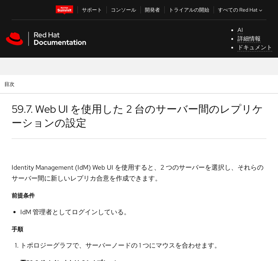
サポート (92, 10)
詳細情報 (249, 38)
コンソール (123, 10)
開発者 (152, 10)
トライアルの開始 (189, 10)
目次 (10, 83)
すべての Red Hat (241, 10)
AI (240, 30)
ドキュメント (254, 47)
